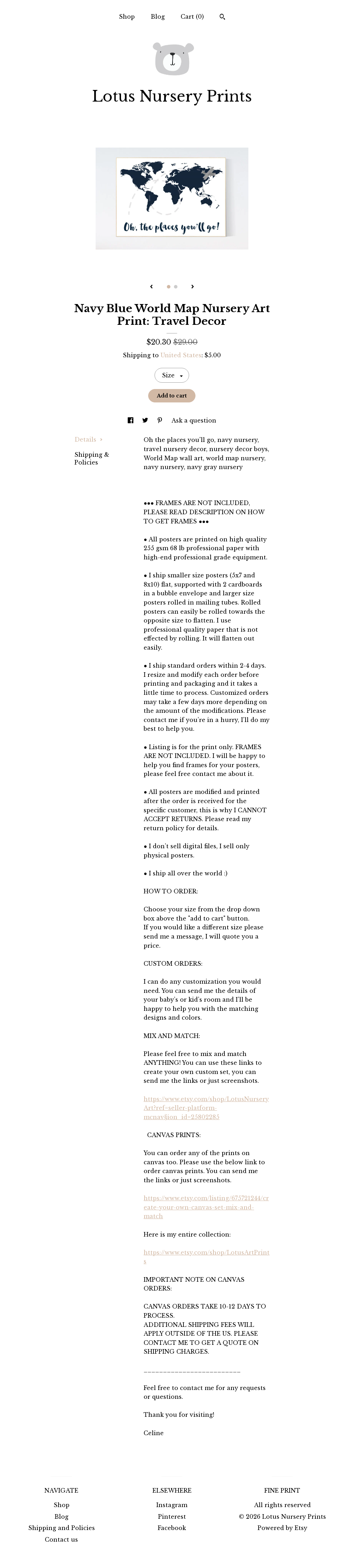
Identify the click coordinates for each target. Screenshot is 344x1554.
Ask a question (193, 420)
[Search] (222, 18)
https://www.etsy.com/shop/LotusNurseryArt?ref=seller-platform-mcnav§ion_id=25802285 (206, 1108)
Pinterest (172, 1516)
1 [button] (168, 287)
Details (88, 439)
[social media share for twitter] (146, 420)
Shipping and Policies (61, 1527)
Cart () (192, 16)
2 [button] (175, 287)
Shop (127, 16)
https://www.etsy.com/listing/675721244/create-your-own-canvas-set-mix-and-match (206, 1207)
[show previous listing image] (151, 287)
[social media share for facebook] (131, 420)
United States (181, 355)
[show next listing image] (192, 287)
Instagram (171, 1505)
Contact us (61, 1539)
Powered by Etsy (282, 1527)
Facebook (172, 1527)
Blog (158, 16)
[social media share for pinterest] (160, 420)
